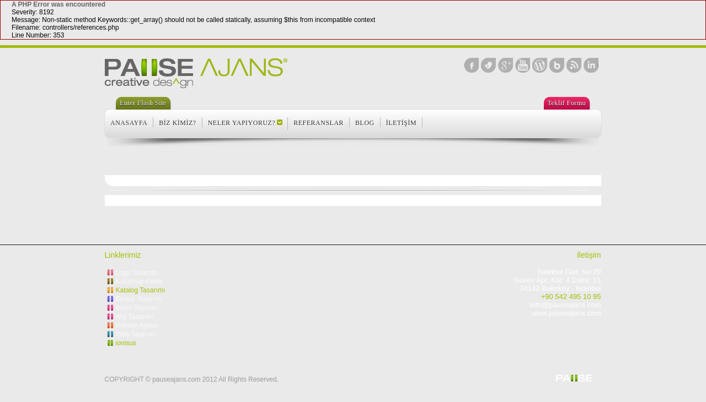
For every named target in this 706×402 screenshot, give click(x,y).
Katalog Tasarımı (140, 290)
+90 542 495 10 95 (571, 296)
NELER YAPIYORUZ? (242, 123)
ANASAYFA (128, 123)
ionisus (126, 343)
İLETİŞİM (401, 123)
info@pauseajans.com (565, 305)
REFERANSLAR (318, 123)
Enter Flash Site (143, 103)
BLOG (365, 123)
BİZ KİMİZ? (177, 123)
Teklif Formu (567, 103)
